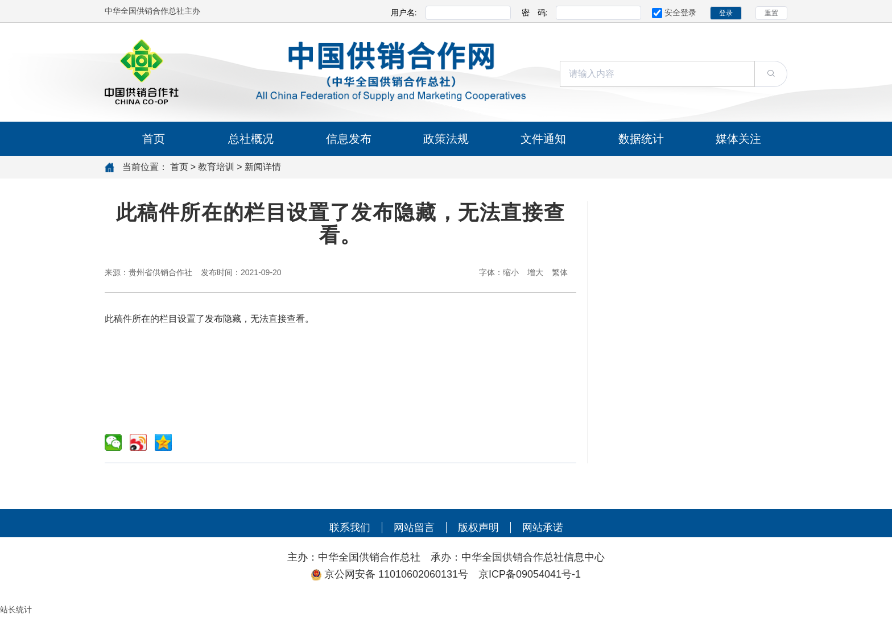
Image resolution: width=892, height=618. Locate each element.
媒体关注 (738, 138)
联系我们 (349, 527)
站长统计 (16, 609)
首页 (153, 138)
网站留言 (414, 527)
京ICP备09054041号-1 (529, 574)
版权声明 (478, 527)
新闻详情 (263, 167)
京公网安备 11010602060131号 (401, 574)
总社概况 (251, 138)
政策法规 (446, 138)
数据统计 (641, 138)
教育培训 (216, 167)
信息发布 (348, 138)
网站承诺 (542, 527)
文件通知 (543, 138)
